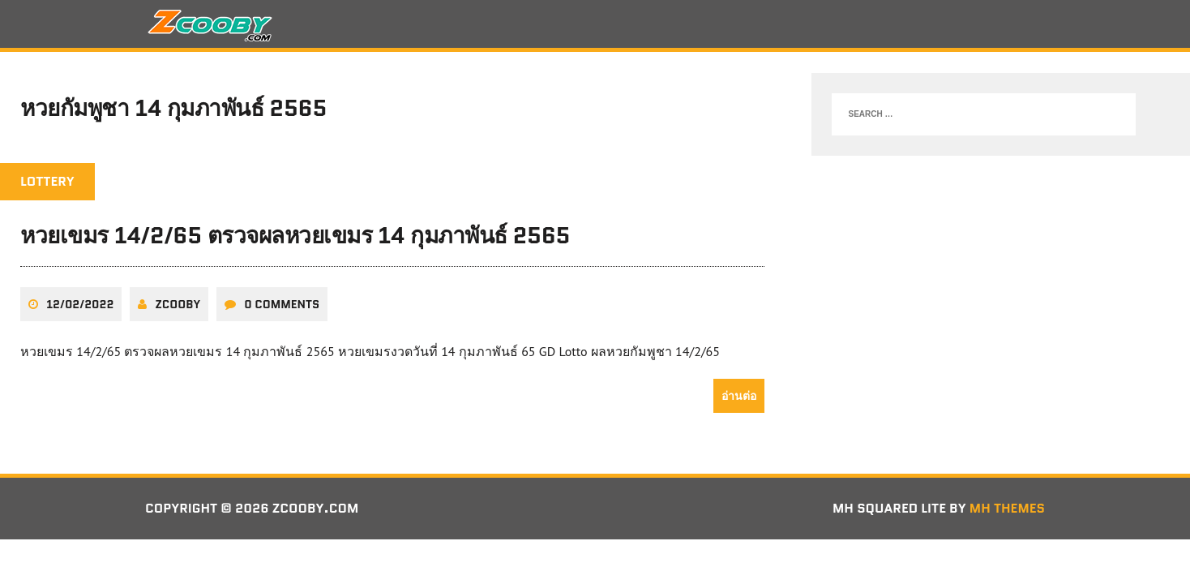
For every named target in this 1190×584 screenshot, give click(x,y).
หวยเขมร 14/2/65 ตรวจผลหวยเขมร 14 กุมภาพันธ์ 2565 (295, 235)
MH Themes (1007, 508)
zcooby (177, 304)
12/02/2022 (79, 304)
